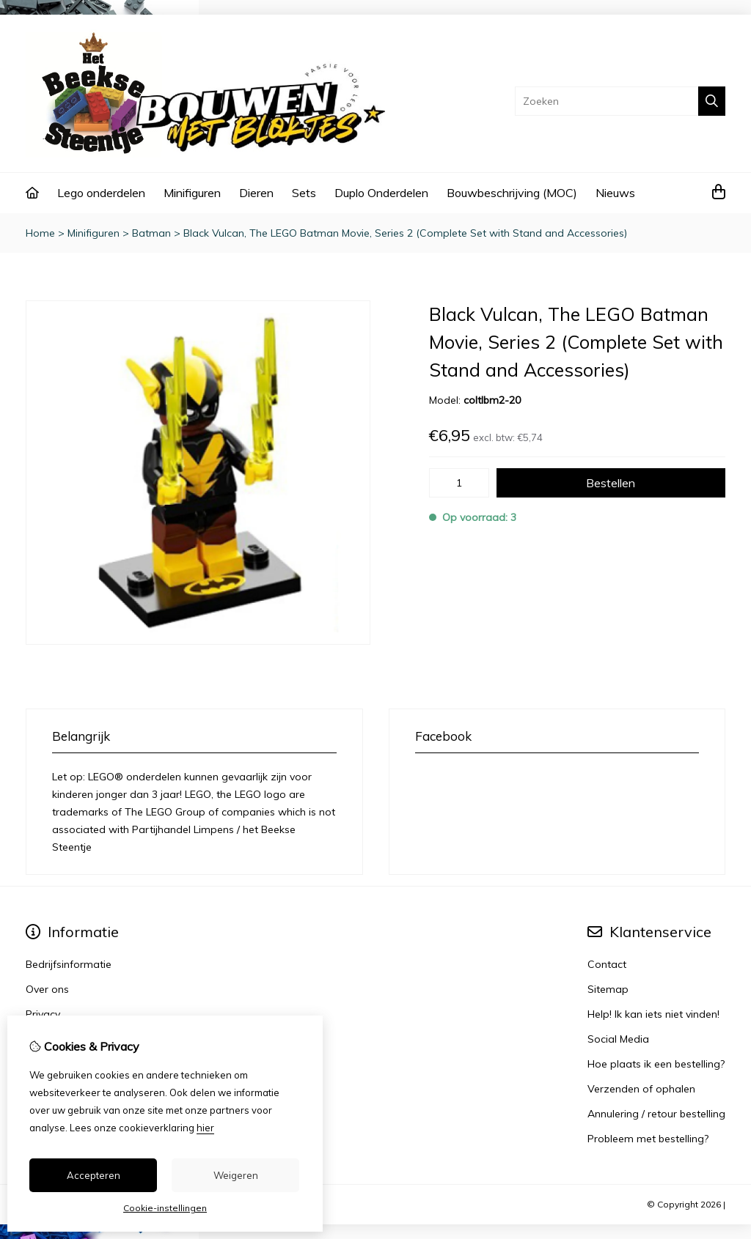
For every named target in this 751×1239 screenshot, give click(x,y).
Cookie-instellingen (165, 1207)
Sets (304, 192)
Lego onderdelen (101, 192)
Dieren (256, 192)
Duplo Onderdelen (381, 192)
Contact (606, 964)
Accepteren (93, 1175)
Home (40, 233)
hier (205, 1127)
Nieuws (615, 192)
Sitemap (608, 989)
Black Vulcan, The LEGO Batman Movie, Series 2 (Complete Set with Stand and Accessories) (405, 233)
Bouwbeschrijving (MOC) (512, 192)
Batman (151, 233)
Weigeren (235, 1175)
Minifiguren (192, 192)
